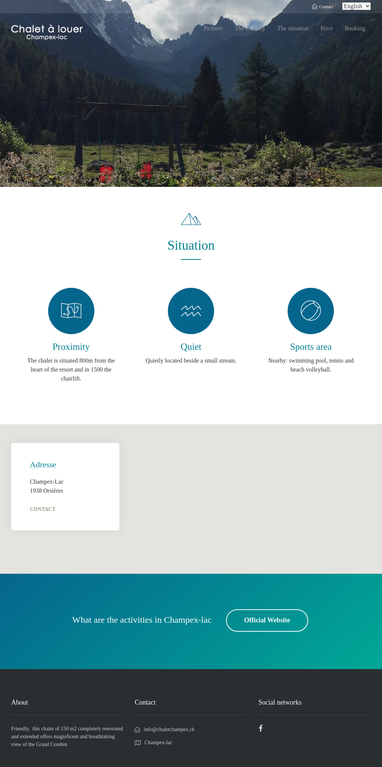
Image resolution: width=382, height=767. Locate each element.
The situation (293, 28)
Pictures (213, 28)
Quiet (191, 347)
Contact (43, 509)
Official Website (267, 620)
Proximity (71, 347)
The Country (250, 28)
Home (184, 28)
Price (326, 28)
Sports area (311, 347)
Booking (355, 28)
